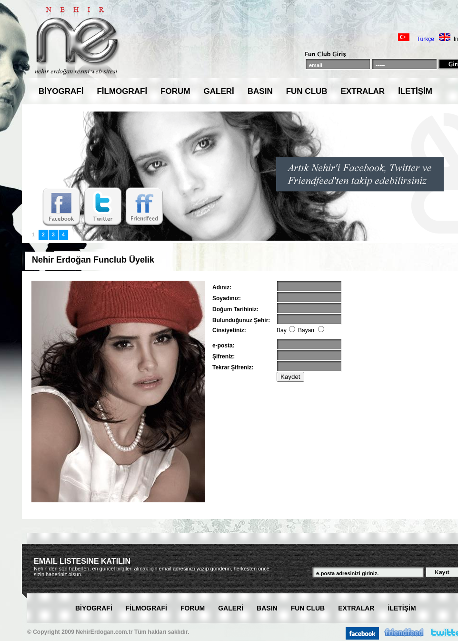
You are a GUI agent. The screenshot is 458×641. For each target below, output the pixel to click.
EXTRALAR (363, 91)
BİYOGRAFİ (61, 91)
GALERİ (219, 91)
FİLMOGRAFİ (122, 91)
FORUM (175, 91)
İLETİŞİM (415, 91)
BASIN (260, 91)
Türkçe (425, 39)
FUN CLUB (307, 91)
